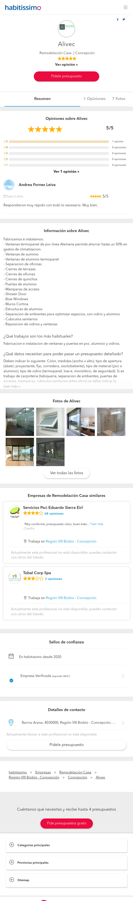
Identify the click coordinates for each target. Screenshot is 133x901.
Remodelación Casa (55, 53)
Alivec (100, 777)
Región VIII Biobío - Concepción (71, 541)
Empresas (43, 772)
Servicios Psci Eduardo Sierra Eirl (53, 508)
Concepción (77, 777)
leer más (97, 524)
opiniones (53, 513)
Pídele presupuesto (66, 76)
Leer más (10, 386)
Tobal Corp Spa (37, 573)
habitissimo (18, 772)
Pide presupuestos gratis (66, 823)
